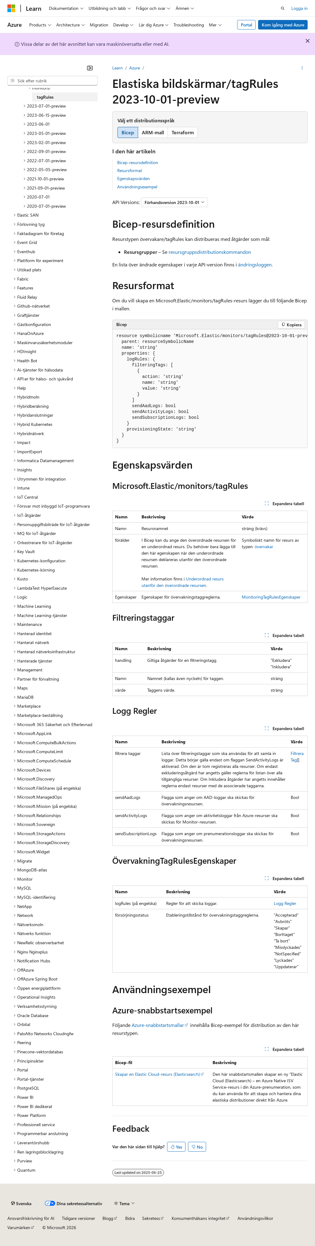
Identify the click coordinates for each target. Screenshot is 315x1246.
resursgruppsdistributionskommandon (210, 252)
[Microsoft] (11, 8)
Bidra (130, 1218)
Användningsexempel (137, 187)
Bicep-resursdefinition (137, 162)
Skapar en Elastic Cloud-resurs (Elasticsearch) (157, 1074)
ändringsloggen (255, 264)
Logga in (299, 8)
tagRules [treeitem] (45, 97)
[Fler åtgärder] (302, 68)
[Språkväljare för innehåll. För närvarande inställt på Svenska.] (21, 1204)
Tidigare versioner (78, 1218)
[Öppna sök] (283, 8)
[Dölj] (90, 67)
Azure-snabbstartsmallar (158, 1025)
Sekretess (151, 1218)
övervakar (264, 546)
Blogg (107, 1218)
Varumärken (18, 1227)
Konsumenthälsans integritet (198, 1218)
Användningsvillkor (255, 1218)
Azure (134, 68)
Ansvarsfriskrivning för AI (30, 1218)
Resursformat (129, 170)
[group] (210, 388)
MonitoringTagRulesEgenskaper (271, 597)
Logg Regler (285, 903)
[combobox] (52, 81)
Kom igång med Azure (283, 25)
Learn (117, 68)
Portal (246, 25)
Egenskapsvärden (133, 178)
